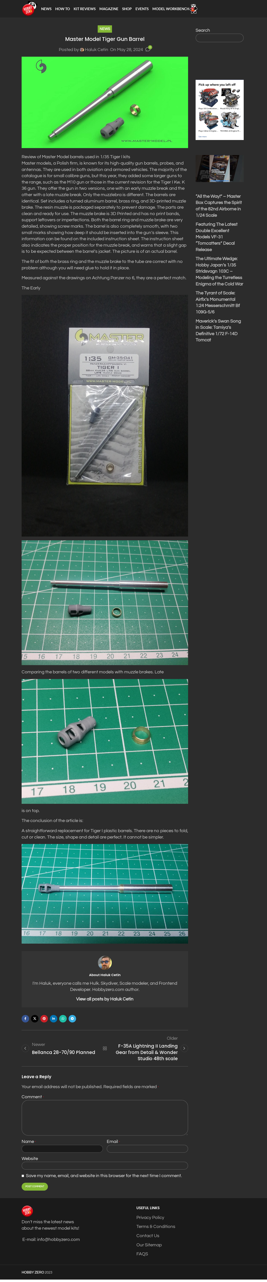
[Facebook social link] (25, 1020)
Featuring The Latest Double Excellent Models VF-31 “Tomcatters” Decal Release (217, 239)
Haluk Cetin (96, 51)
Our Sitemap (149, 1247)
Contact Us (147, 1238)
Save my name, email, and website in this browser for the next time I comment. (104, 1178)
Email (113, 1144)
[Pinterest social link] (44, 1020)
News (105, 31)
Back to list (104, 1050)
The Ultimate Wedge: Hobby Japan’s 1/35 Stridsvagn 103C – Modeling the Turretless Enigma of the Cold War (219, 273)
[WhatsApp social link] (63, 1020)
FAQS (142, 1256)
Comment (33, 1099)
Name (29, 1144)
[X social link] (35, 1020)
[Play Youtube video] (220, 170)
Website (30, 1161)
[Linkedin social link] (53, 1020)
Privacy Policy (150, 1220)
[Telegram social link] (72, 1020)
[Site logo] (30, 9)
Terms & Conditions (155, 1229)
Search (203, 32)
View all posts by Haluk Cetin (104, 1001)
